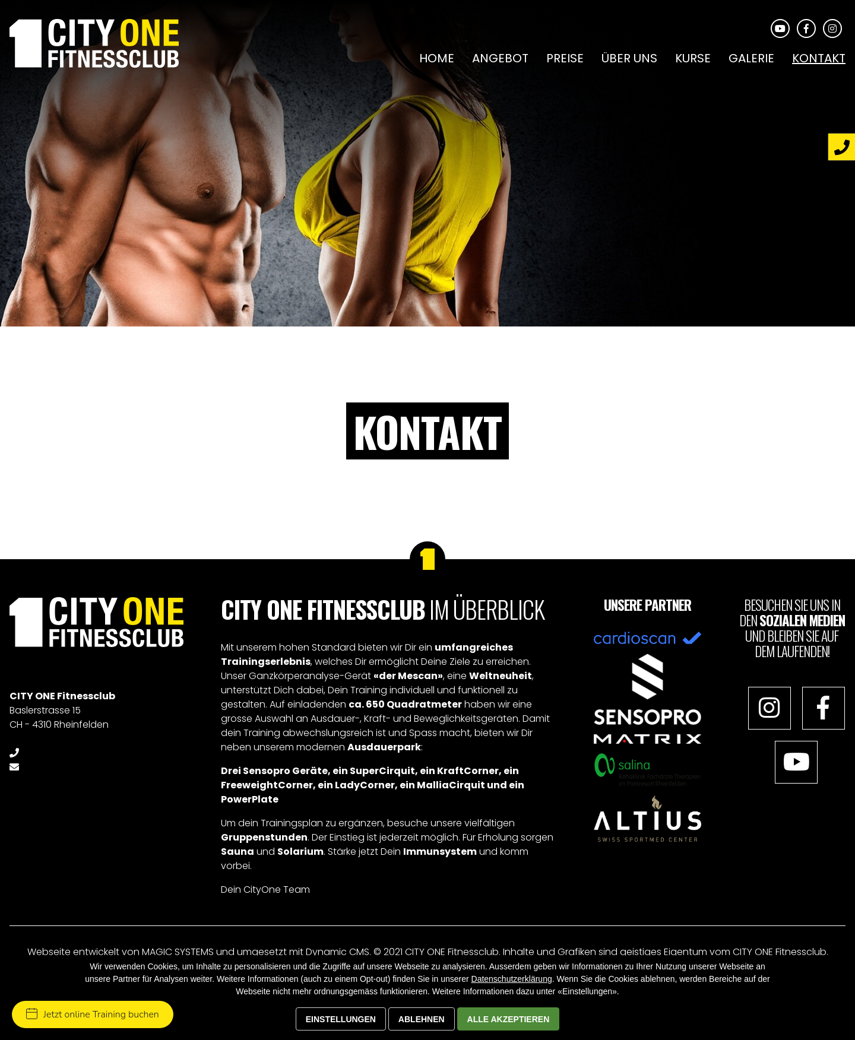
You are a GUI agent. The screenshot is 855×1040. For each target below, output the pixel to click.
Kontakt (819, 58)
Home (436, 58)
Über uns (629, 58)
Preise (565, 58)
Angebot (500, 58)
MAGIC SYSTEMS (178, 952)
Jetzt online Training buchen (92, 1014)
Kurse (693, 58)
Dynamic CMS (337, 952)
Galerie (751, 58)
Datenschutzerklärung (511, 979)
